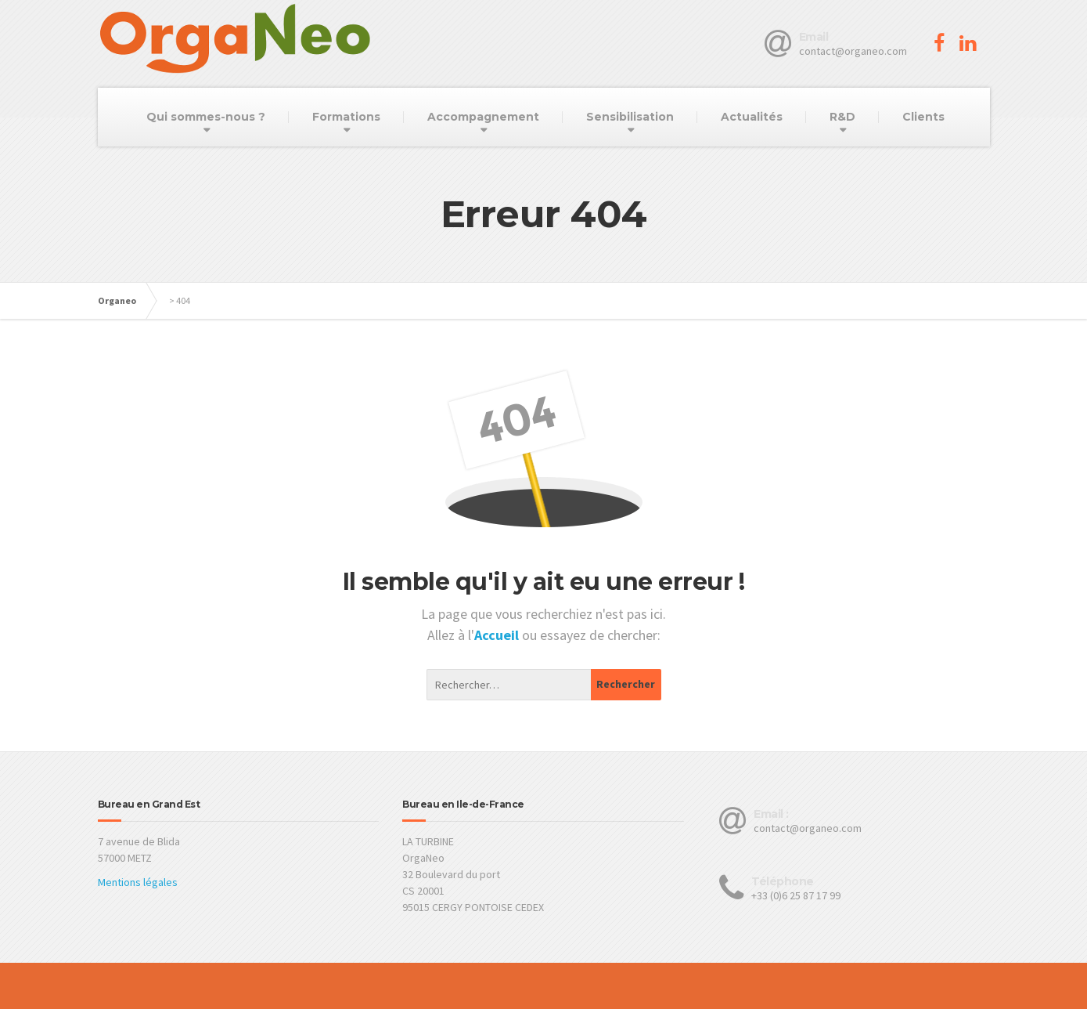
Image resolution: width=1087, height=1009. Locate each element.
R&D (842, 117)
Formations (346, 117)
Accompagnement (483, 117)
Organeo (117, 300)
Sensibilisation (630, 117)
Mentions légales (138, 882)
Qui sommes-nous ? (205, 117)
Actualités (752, 117)
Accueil (498, 635)
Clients (923, 117)
